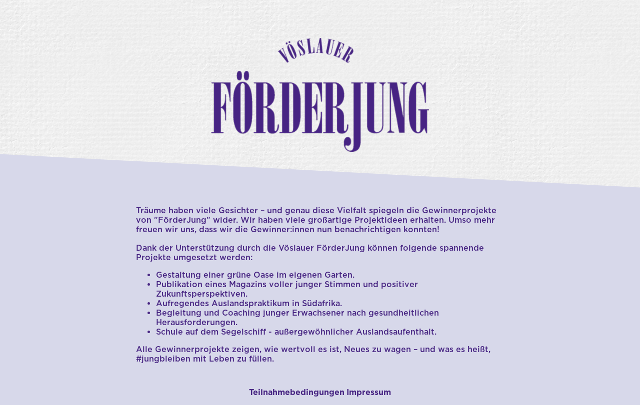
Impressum (368, 392)
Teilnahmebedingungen (296, 392)
